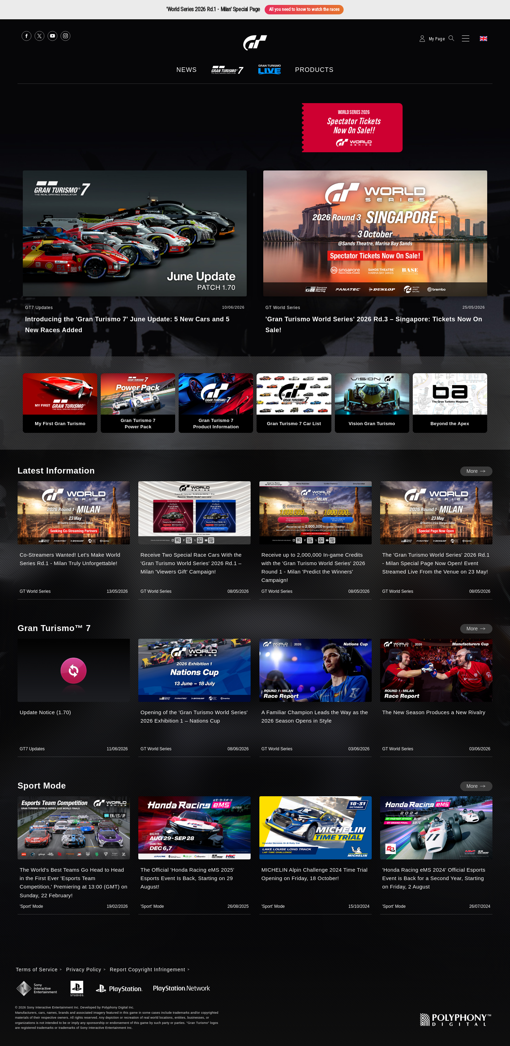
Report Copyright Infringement (147, 969)
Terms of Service (37, 969)
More (472, 471)
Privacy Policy (83, 969)
